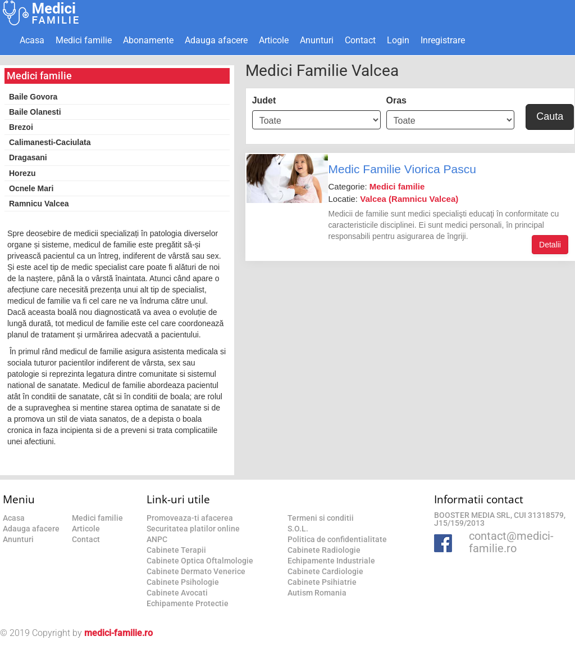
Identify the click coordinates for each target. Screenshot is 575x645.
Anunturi (317, 40)
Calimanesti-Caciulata (50, 142)
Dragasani (28, 157)
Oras (396, 100)
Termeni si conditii (321, 518)
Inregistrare (443, 40)
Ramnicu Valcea (39, 203)
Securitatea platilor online (193, 529)
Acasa (32, 40)
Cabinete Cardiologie (325, 571)
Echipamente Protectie (188, 603)
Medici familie (84, 40)
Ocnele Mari (31, 188)
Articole (274, 40)
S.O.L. (298, 529)
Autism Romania (317, 593)
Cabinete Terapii (176, 550)
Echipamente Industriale (331, 561)
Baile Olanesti (35, 111)
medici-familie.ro (118, 633)
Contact (360, 40)
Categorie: (376, 186)
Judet (264, 100)
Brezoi (21, 127)
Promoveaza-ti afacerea (190, 518)
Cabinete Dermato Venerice (196, 571)
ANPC (157, 539)
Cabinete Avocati (177, 593)
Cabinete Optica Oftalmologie (200, 561)
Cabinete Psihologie (183, 582)
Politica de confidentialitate (337, 539)
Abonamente (148, 40)
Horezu (22, 173)
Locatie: (393, 199)
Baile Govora (33, 96)
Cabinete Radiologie (324, 550)
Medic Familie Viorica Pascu (402, 169)
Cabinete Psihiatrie (322, 582)
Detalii (550, 244)
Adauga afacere (216, 40)
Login (398, 40)
